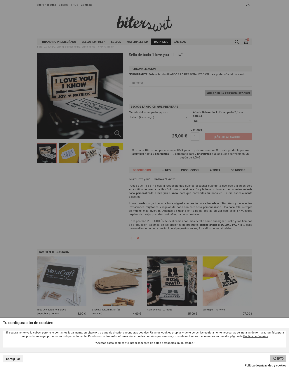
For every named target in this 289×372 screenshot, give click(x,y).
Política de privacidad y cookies (265, 365)
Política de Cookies (255, 336)
